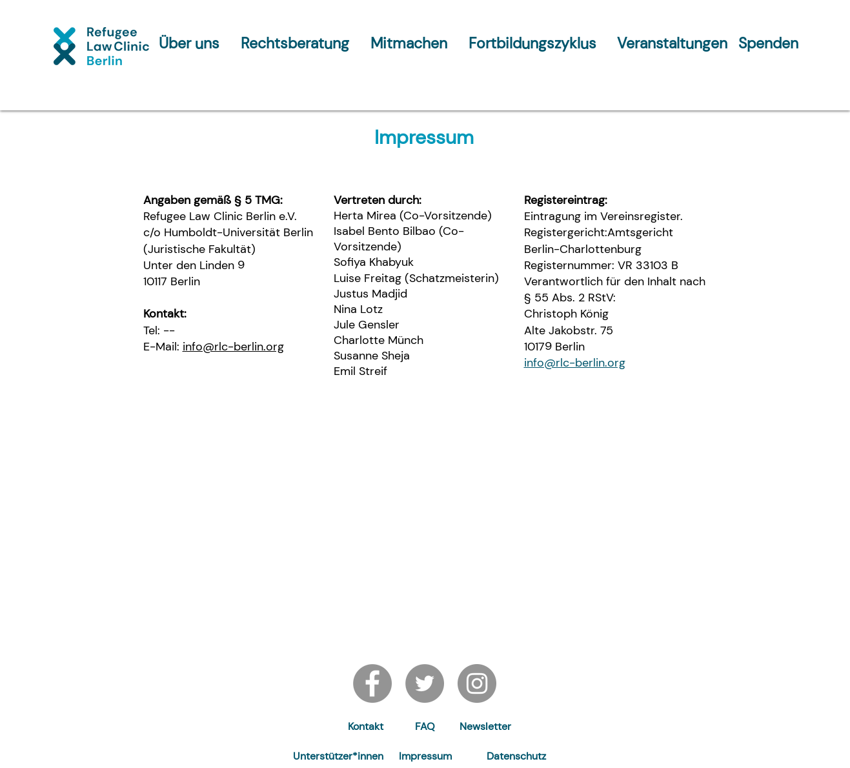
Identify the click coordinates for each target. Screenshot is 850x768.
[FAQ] (425, 727)
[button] (485, 727)
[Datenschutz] (516, 756)
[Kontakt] (366, 727)
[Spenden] (768, 43)
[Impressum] (425, 756)
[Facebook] (372, 683)
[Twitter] (424, 683)
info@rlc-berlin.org (233, 346)
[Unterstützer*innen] (338, 756)
